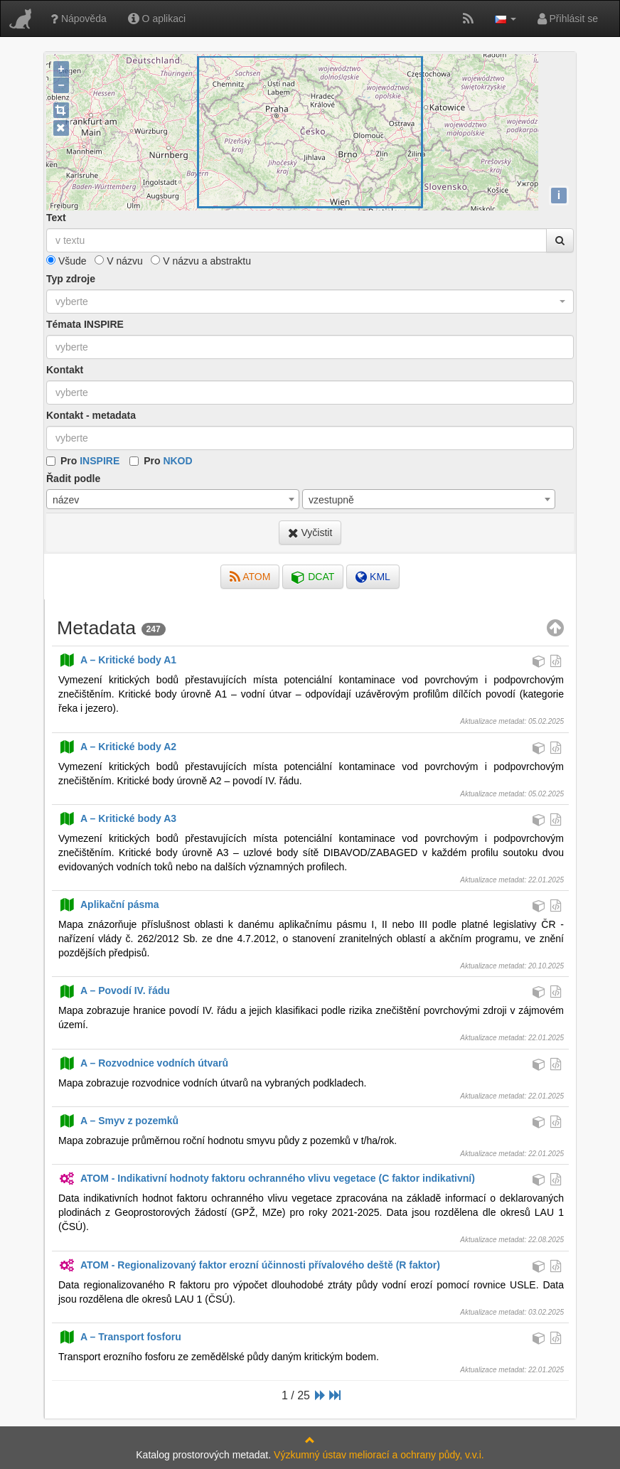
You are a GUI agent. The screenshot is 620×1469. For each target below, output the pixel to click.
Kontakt (64, 369)
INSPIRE (99, 460)
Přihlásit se (568, 18)
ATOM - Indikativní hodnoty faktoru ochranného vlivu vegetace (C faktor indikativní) (266, 1178)
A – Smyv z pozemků (118, 1120)
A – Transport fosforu (119, 1337)
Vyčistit (310, 532)
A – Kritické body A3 (117, 818)
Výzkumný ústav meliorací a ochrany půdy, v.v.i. (379, 1454)
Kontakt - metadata (91, 415)
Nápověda (78, 18)
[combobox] (310, 301)
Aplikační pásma (108, 904)
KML (373, 576)
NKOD (177, 460)
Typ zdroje (70, 278)
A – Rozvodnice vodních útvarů (143, 1063)
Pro (89, 460)
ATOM (250, 576)
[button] (505, 18)
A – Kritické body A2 (117, 746)
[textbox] (310, 347)
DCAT (313, 576)
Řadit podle (73, 478)
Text (56, 217)
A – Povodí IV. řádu (114, 990)
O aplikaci (157, 18)
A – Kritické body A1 (117, 660)
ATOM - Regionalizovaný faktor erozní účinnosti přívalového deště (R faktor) (249, 1265)
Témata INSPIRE (85, 324)
